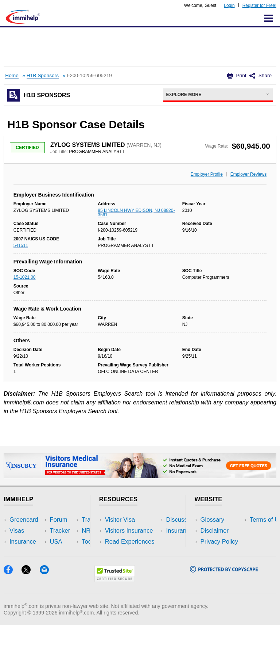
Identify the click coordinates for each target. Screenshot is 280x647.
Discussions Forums (132, 552)
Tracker (19, 563)
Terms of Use (218, 552)
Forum (18, 552)
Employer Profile (207, 174)
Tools (66, 552)
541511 (20, 245)
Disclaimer (215, 530)
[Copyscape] (224, 592)
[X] (30, 594)
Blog (65, 563)
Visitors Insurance (129, 530)
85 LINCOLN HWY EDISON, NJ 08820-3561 (136, 212)
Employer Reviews (248, 174)
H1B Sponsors (43, 75)
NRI (64, 541)
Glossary (213, 519)
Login (229, 5)
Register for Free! (259, 5)
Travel (67, 530)
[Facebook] (13, 594)
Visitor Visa (120, 519)
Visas (16, 530)
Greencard (23, 519)
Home (11, 75)
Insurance (22, 541)
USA (65, 519)
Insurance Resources (133, 563)
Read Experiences (130, 541)
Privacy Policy (219, 541)
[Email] (48, 594)
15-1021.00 (24, 277)
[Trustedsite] (114, 601)
